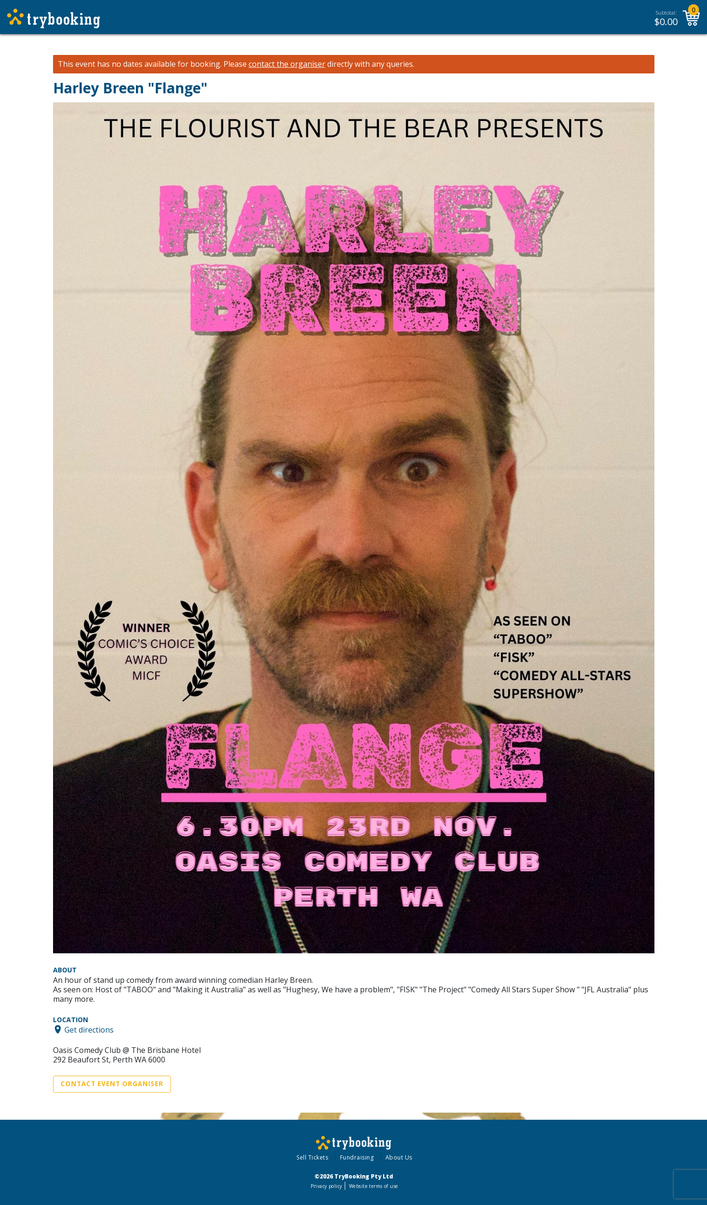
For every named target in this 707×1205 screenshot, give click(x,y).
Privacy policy (326, 1186)
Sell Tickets (312, 1157)
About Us (398, 1157)
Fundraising (357, 1157)
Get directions (89, 1029)
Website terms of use (373, 1186)
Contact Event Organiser (112, 1083)
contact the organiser (287, 64)
